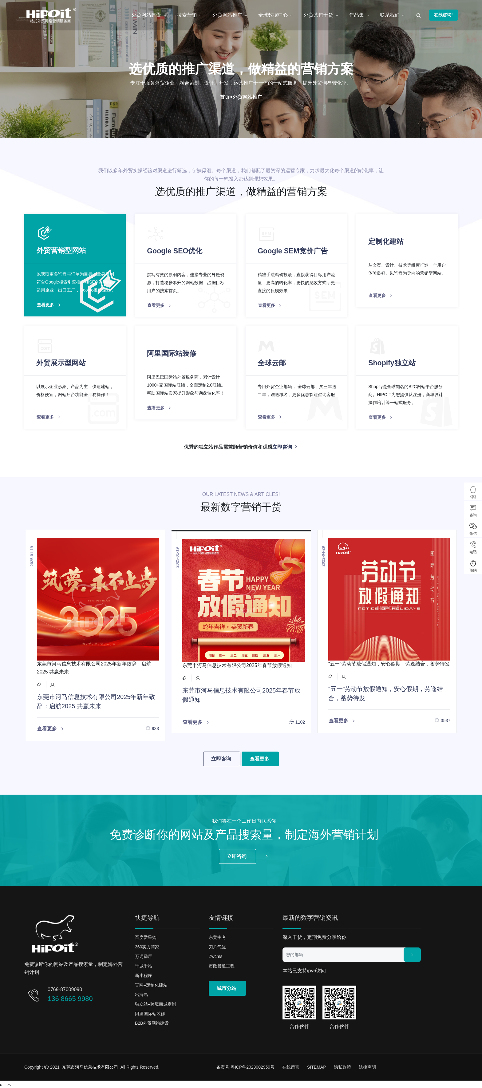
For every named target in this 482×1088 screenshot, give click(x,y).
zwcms (215, 955)
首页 (225, 97)
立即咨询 (285, 446)
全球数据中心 (275, 15)
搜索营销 (189, 15)
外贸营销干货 (321, 15)
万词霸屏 (143, 955)
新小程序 (143, 974)
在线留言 (290, 1066)
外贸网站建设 (149, 15)
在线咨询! (443, 14)
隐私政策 (342, 1066)
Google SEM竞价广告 (293, 251)
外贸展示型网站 (61, 362)
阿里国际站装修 (172, 353)
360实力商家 (147, 945)
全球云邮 (272, 362)
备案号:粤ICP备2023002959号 (245, 1066)
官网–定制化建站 (151, 984)
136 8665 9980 (70, 998)
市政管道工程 (222, 965)
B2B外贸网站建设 (152, 1022)
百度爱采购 (145, 936)
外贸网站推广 (230, 15)
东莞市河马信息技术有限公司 (90, 1066)
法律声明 (367, 1066)
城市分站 (226, 987)
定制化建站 (386, 241)
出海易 (141, 993)
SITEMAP (316, 1066)
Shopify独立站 (392, 362)
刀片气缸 (217, 945)
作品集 (359, 15)
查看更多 (49, 304)
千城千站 (143, 965)
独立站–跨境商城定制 (155, 1003)
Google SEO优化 (175, 251)
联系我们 (392, 15)
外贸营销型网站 (61, 250)
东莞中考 (217, 936)
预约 (473, 566)
